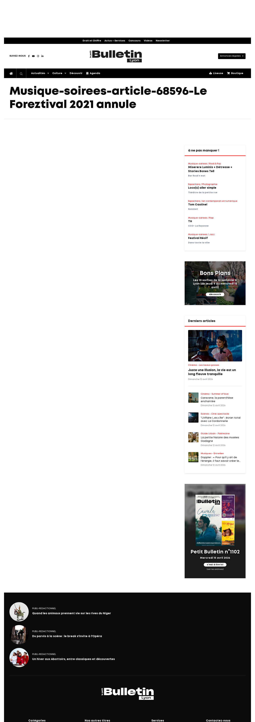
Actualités (38, 73)
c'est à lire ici (215, 565)
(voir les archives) (215, 569)
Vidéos (148, 41)
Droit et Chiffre (92, 41)
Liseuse (216, 73)
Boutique (235, 73)
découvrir (215, 294)
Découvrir (76, 73)
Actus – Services (114, 41)
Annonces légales (230, 56)
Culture (57, 73)
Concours (134, 41)
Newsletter (163, 41)
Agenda (93, 73)
